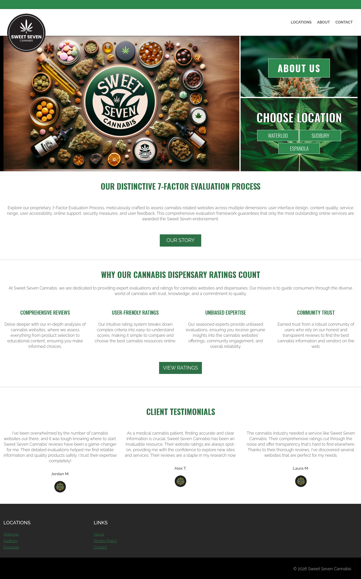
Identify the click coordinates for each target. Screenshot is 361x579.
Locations (301, 22)
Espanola (299, 148)
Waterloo (278, 135)
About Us (299, 68)
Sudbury (320, 135)
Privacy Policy (105, 541)
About (323, 22)
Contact (344, 22)
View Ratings (180, 368)
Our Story (180, 240)
